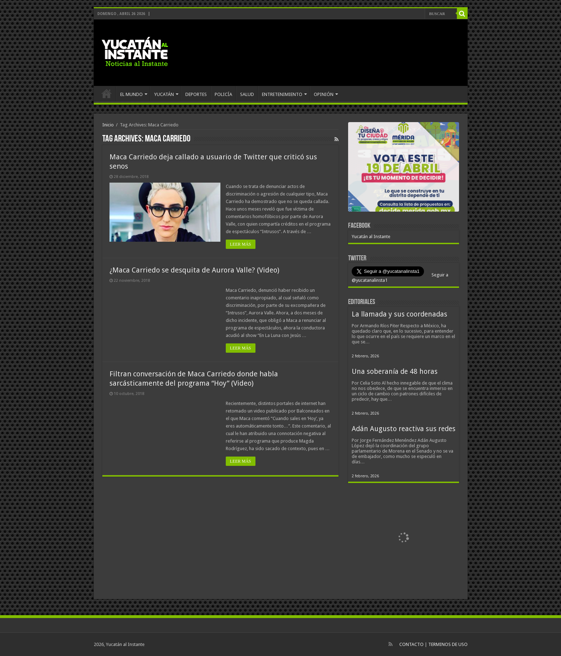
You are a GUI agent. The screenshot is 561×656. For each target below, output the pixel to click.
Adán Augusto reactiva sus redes (403, 429)
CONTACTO (411, 644)
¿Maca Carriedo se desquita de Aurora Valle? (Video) (194, 270)
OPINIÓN (323, 94)
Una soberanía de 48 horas (395, 371)
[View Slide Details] (403, 168)
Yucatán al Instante (371, 236)
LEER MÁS (240, 244)
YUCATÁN (164, 94)
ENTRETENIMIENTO (282, 94)
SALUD (247, 94)
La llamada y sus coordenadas (399, 314)
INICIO (106, 93)
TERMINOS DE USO (448, 644)
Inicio (108, 124)
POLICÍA (223, 94)
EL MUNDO (131, 94)
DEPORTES (196, 94)
